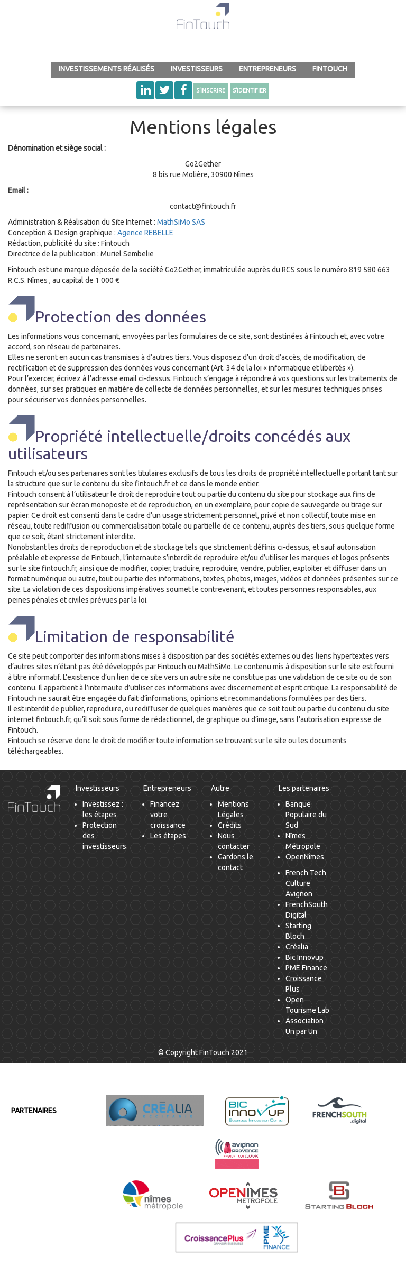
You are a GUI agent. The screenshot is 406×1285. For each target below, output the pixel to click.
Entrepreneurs (267, 68)
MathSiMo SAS (181, 222)
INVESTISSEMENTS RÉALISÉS (106, 68)
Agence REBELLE (145, 232)
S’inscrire (210, 90)
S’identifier (249, 90)
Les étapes (168, 835)
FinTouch (329, 68)
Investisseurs (197, 68)
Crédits (230, 825)
